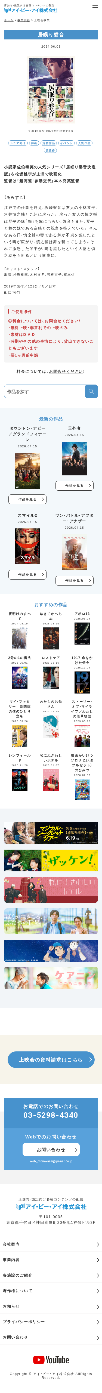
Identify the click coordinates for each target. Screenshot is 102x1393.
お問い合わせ (51, 1149)
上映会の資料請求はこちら (51, 1059)
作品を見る (27, 499)
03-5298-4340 (51, 1115)
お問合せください (66, 371)
